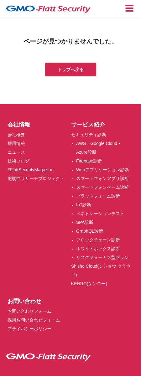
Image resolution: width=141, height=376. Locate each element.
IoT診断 (83, 204)
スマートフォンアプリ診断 (102, 178)
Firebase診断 (89, 160)
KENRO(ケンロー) (89, 283)
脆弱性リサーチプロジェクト (36, 178)
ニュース (16, 152)
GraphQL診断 (89, 231)
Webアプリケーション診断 (102, 169)
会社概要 (16, 134)
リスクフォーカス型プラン (102, 257)
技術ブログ (18, 160)
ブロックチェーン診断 (98, 239)
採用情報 (16, 143)
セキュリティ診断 (88, 134)
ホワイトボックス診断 (98, 248)
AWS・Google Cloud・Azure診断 (99, 148)
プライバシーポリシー (29, 328)
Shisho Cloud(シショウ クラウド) (101, 270)
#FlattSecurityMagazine (30, 169)
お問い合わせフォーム (29, 311)
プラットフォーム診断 (98, 195)
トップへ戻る (70, 69)
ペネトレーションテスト (100, 213)
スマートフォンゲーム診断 (102, 187)
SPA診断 (84, 222)
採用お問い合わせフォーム (34, 319)
